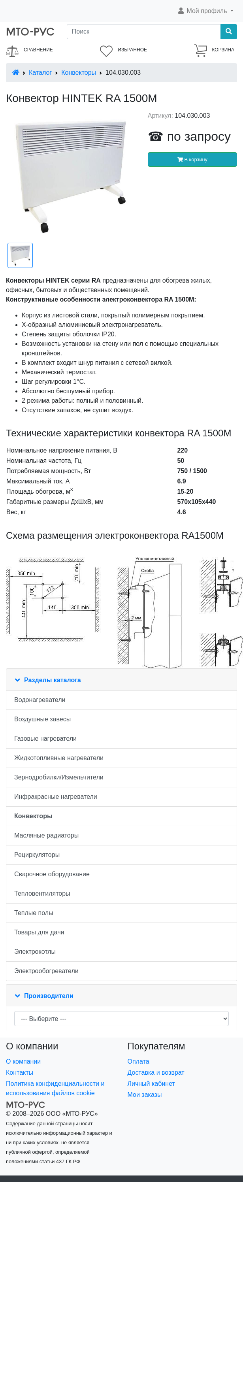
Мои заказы (145, 1094)
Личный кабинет (151, 1083)
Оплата (138, 1061)
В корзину (192, 159)
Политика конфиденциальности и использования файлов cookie (55, 1088)
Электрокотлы (35, 951)
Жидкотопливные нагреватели (59, 758)
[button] (205, 11)
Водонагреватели (39, 699)
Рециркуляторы (37, 854)
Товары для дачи (39, 932)
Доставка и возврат (156, 1072)
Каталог (40, 72)
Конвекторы (78, 72)
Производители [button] (48, 995)
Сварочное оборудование (52, 874)
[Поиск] (144, 31)
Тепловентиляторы (42, 893)
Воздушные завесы (42, 719)
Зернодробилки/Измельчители (59, 777)
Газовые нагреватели (45, 738)
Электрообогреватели (46, 971)
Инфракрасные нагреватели (55, 796)
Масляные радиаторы (46, 835)
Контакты (19, 1072)
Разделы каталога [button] (52, 680)
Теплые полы (33, 912)
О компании (23, 1061)
